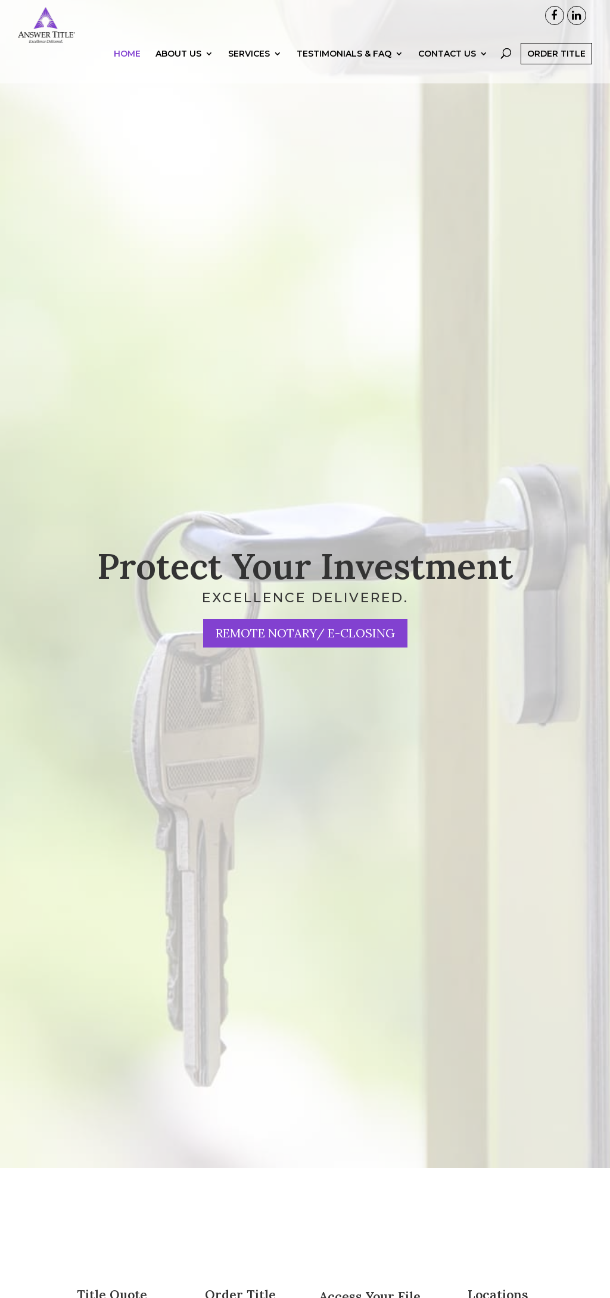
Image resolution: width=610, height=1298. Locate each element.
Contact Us (447, 76)
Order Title (556, 75)
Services (249, 76)
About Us (178, 76)
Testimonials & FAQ (344, 76)
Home (127, 76)
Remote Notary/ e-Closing (305, 632)
